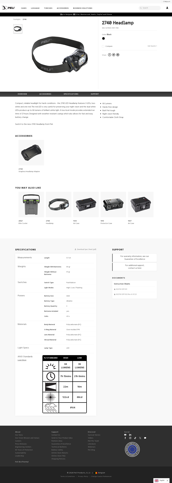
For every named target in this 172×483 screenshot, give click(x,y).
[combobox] (161, 480)
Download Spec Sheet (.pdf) (85, 249)
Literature (92, 444)
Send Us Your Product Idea (62, 438)
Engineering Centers (23, 447)
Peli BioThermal (22, 461)
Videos (90, 438)
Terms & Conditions (68, 476)
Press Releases (21, 444)
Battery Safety (57, 450)
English (159, 480)
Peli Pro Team (93, 441)
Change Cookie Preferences (101, 476)
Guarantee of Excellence (61, 444)
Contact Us (55, 435)
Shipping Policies (58, 459)
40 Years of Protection (24, 450)
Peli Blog (91, 450)
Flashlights (16, 19)
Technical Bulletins (59, 447)
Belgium (100, 472)
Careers (18, 441)
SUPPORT (95, 94)
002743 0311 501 (121, 289)
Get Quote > (152, 46)
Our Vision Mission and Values (27, 438)
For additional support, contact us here (134, 267)
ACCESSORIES (45, 94)
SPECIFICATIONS (71, 94)
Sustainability (20, 453)
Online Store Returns (59, 453)
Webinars (91, 447)
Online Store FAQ (58, 456)
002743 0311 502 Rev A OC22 (126, 294)
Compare (108, 46)
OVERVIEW (22, 94)
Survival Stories (94, 435)
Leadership (19, 456)
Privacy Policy (83, 476)
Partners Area (56, 441)
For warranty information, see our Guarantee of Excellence (135, 258)
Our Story (19, 435)
